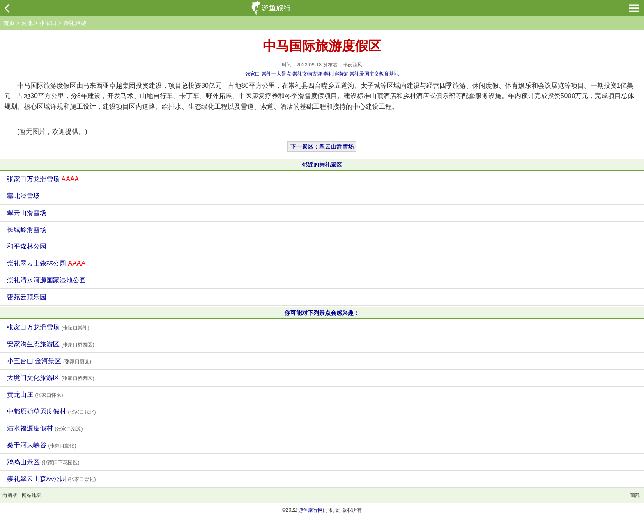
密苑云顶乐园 (26, 296)
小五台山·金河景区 (49, 360)
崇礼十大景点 (276, 74)
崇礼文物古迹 (307, 74)
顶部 (635, 495)
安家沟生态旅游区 (50, 344)
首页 (9, 23)
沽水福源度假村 (45, 428)
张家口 (48, 23)
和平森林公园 (26, 246)
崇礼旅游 (74, 23)
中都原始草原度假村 (51, 411)
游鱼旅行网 (310, 510)
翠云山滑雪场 (26, 212)
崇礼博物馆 (335, 74)
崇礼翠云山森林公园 (46, 263)
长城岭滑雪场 (26, 229)
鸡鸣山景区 (43, 461)
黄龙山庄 (35, 394)
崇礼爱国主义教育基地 (374, 74)
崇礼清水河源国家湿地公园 (46, 280)
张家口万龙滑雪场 (43, 179)
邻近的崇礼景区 (322, 164)
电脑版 (9, 495)
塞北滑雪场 (23, 195)
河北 (27, 23)
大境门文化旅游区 (50, 377)
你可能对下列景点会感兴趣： (322, 312)
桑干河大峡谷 (41, 445)
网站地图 (31, 495)
